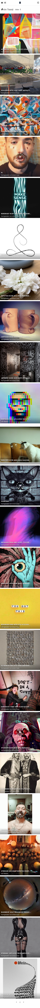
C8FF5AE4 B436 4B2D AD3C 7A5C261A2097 (16, 337)
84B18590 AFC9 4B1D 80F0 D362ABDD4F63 (16, 994)
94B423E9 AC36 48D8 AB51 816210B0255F (16, 460)
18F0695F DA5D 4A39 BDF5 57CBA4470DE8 (16, 378)
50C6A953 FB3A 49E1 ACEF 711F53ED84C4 (16, 542)
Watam (6, 421)
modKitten (5, 501)
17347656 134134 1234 (9, 830)
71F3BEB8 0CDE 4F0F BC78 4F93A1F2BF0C (16, 789)
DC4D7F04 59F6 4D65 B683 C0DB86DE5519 (16, 255)
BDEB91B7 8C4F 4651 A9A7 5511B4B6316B (16, 214)
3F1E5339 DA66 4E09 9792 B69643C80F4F (16, 748)
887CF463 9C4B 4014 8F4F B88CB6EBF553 (16, 296)
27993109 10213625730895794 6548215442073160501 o (16, 871)
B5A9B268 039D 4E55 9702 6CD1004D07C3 (16, 624)
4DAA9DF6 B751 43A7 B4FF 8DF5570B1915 (16, 90)
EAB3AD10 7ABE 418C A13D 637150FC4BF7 (16, 707)
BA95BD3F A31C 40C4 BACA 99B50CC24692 (16, 912)
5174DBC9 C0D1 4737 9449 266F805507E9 (16, 665)
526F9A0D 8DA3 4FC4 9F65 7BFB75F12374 (16, 419)
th (2, 172)
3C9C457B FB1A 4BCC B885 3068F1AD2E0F (16, 131)
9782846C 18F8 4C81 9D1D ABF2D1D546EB (16, 953)
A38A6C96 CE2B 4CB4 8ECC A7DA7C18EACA (16, 49)
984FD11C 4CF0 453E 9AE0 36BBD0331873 (16, 583)
